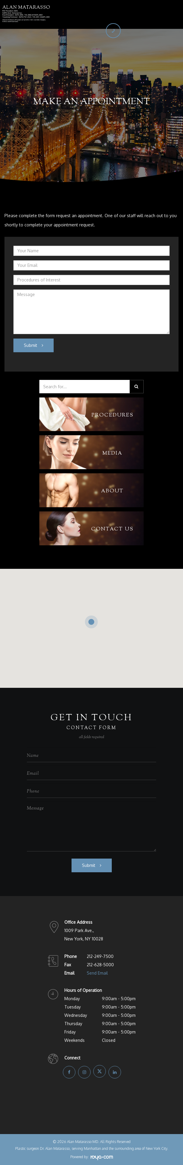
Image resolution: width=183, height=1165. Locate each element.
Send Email (97, 972)
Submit (30, 345)
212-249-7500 (100, 956)
